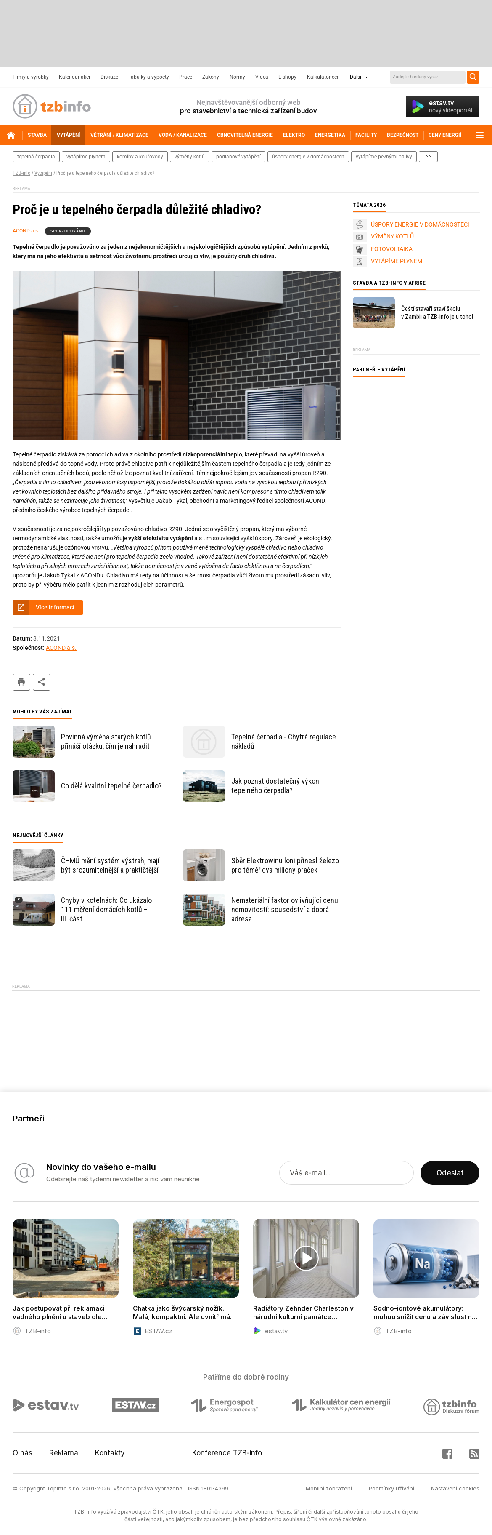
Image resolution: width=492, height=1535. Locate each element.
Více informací (55, 607)
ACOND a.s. (26, 231)
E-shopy (287, 77)
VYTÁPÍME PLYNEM (396, 261)
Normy (237, 77)
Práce (185, 77)
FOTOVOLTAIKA (392, 249)
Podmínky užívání (391, 1488)
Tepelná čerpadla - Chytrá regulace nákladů (283, 741)
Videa (261, 77)
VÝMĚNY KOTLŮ (392, 236)
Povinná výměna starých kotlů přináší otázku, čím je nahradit (106, 741)
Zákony (210, 77)
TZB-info (21, 173)
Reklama (63, 1453)
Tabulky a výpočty (148, 77)
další (428, 156)
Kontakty (110, 1453)
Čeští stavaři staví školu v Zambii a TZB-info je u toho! (437, 312)
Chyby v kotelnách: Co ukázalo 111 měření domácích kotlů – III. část (106, 909)
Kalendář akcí (74, 77)
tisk (21, 682)
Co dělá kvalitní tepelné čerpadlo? (111, 785)
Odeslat (449, 1173)
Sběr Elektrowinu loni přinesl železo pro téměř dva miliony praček (285, 865)
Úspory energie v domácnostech (308, 157)
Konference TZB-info (227, 1453)
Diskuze (109, 77)
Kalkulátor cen (323, 77)
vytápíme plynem (86, 157)
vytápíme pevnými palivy (384, 157)
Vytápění (43, 173)
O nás (22, 1453)
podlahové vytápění (238, 157)
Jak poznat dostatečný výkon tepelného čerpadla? (275, 786)
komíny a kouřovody (140, 157)
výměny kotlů (190, 157)
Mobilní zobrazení (329, 1488)
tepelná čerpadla (36, 157)
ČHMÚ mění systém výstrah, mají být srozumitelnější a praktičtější (110, 865)
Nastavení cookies (455, 1488)
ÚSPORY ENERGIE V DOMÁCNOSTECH (421, 224)
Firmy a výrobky (31, 77)
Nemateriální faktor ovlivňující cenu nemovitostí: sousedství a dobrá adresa (284, 909)
